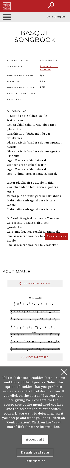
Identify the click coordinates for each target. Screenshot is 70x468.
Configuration (35, 461)
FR (58, 17)
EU (48, 17)
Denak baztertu (35, 452)
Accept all (35, 439)
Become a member (56, 236)
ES (53, 17)
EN (63, 17)
